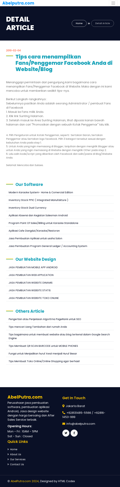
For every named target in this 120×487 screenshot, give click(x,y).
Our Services (16, 459)
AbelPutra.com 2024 (25, 481)
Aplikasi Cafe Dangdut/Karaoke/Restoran (34, 231)
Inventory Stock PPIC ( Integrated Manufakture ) (38, 200)
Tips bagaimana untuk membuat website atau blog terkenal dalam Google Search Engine (59, 336)
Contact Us (16, 464)
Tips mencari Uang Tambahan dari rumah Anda (38, 327)
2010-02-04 (13, 50)
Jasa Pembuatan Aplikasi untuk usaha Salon (35, 238)
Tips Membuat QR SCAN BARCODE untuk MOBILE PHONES (43, 346)
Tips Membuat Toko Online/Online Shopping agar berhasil (44, 361)
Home (79, 23)
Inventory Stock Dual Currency (27, 208)
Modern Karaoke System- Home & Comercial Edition (41, 192)
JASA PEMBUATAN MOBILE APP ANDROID (33, 267)
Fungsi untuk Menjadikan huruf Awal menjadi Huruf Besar (43, 353)
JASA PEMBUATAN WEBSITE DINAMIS (30, 283)
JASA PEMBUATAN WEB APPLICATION (31, 275)
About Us (14, 454)
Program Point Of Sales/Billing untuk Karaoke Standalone (43, 223)
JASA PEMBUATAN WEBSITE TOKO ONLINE (34, 298)
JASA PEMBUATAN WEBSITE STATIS (30, 290)
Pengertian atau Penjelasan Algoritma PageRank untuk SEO (45, 319)
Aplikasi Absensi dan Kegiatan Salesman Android (38, 215)
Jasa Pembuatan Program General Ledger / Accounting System (48, 246)
